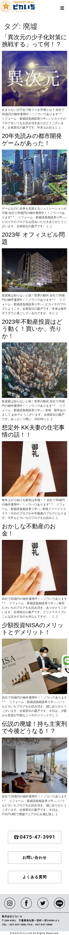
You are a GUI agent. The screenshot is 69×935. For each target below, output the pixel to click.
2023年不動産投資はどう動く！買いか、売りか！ (32, 328)
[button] (62, 8)
